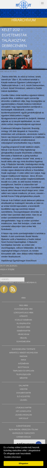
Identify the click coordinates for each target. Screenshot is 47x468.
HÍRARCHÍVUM (23, 334)
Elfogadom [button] (23, 463)
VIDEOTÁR (23, 389)
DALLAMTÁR (23, 386)
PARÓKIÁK (23, 356)
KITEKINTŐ (24, 316)
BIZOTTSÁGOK (23, 367)
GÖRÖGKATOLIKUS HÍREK (23, 313)
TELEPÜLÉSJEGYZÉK (23, 374)
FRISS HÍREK (23, 305)
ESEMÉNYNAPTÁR (23, 331)
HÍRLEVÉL (23, 338)
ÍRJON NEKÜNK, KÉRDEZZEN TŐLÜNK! (23, 429)
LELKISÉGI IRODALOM (23, 415)
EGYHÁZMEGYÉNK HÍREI (23, 309)
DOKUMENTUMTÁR (23, 393)
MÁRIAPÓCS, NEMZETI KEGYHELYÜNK (23, 353)
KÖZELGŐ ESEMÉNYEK (23, 320)
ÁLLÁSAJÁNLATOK (24, 323)
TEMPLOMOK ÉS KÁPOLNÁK (23, 371)
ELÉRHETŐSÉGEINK (23, 426)
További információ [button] (12, 457)
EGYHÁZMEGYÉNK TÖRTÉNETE (23, 349)
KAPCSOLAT (23, 418)
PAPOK (23, 360)
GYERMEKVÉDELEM (23, 437)
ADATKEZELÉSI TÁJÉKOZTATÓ (23, 433)
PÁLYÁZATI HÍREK (23, 327)
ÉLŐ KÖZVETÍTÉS (23, 396)
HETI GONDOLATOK (23, 411)
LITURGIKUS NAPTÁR (23, 408)
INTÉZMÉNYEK (23, 364)
